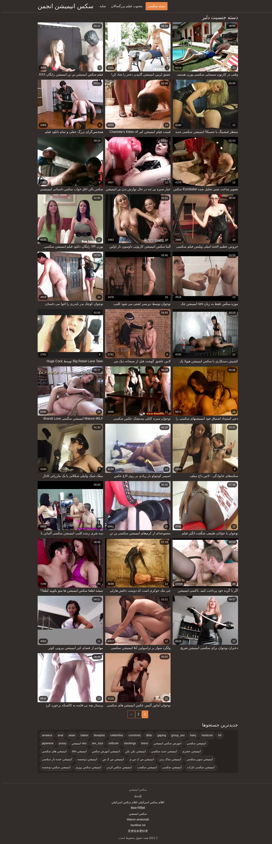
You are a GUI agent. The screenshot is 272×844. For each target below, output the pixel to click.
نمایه (101, 6)
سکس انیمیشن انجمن (64, 6)
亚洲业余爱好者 (136, 831)
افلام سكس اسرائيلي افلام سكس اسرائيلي (136, 802)
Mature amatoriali (136, 819)
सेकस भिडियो (136, 808)
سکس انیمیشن (136, 813)
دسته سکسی (155, 6)
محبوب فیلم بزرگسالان (125, 6)
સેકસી (136, 796)
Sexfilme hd (135, 825)
